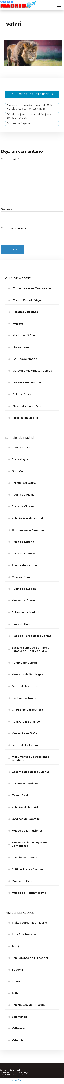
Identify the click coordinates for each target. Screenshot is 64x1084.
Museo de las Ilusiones (27, 830)
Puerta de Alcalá (23, 494)
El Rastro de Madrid (25, 612)
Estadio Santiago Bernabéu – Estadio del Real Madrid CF (31, 649)
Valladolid (18, 1028)
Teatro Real (20, 795)
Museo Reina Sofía (24, 733)
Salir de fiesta (22, 394)
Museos (18, 323)
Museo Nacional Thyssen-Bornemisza (29, 844)
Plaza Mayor (20, 459)
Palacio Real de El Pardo (28, 1004)
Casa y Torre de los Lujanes (30, 771)
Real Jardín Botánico (26, 721)
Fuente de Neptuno (25, 565)
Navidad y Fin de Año (27, 406)
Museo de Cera (22, 881)
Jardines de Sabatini (26, 819)
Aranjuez (18, 946)
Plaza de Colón (22, 624)
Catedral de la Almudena (29, 530)
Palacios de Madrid (25, 807)
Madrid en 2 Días (24, 335)
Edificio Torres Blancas (27, 869)
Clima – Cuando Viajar (27, 300)
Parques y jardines (25, 311)
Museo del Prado (23, 600)
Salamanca (19, 1016)
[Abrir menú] (58, 5)
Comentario (10, 159)
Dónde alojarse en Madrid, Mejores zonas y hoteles (29, 116)
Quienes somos (8, 1072)
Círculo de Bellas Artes (27, 709)
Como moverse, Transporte (32, 288)
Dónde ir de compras (27, 382)
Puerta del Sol (21, 447)
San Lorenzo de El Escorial (30, 958)
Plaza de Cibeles (23, 506)
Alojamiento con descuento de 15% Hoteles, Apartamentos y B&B (29, 107)
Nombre (7, 209)
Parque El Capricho (25, 783)
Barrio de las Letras (25, 686)
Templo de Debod (24, 662)
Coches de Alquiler (19, 123)
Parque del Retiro (24, 483)
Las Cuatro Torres (24, 698)
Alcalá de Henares (24, 934)
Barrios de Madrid (25, 359)
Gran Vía (17, 471)
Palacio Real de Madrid (27, 518)
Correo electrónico (14, 228)
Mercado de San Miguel (28, 674)
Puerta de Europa (24, 588)
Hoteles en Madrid (25, 417)
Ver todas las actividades (32, 94)
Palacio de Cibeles (24, 857)
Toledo (17, 981)
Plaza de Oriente (23, 553)
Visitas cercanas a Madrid (29, 922)
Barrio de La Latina (25, 745)
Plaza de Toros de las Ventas (31, 635)
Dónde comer (22, 347)
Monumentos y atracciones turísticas (30, 758)
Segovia (17, 969)
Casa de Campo (23, 577)
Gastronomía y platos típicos (32, 370)
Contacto (5, 1076)
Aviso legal (23, 1072)
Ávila (15, 993)
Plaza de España (23, 541)
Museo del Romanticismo (29, 892)
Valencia (17, 1040)
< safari (17, 1080)
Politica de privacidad (11, 1074)
